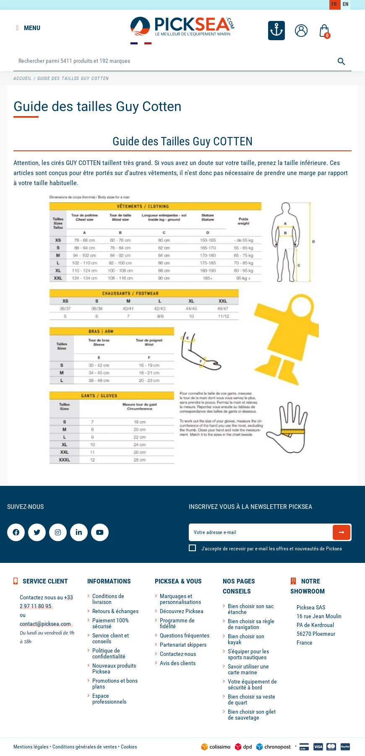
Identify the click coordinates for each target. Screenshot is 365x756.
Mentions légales (30, 747)
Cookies (129, 747)
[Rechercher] (182, 61)
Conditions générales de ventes (84, 747)
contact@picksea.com (45, 623)
